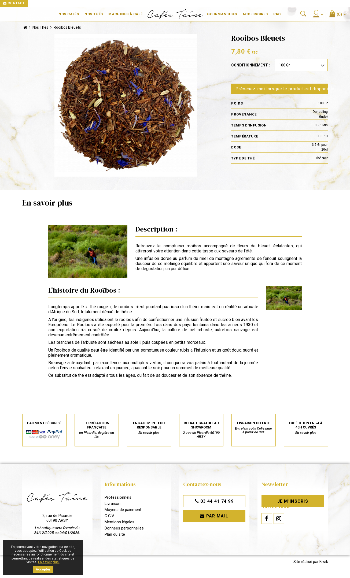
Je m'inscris (292, 501)
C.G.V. (110, 516)
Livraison (112, 503)
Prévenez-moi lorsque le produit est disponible (281, 88)
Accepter (43, 569)
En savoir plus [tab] (47, 202)
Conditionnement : (250, 65)
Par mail (214, 516)
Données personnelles (124, 528)
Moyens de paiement (123, 510)
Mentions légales (119, 522)
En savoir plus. (49, 562)
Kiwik (323, 565)
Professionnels (118, 497)
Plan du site (115, 534)
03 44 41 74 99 (214, 501)
